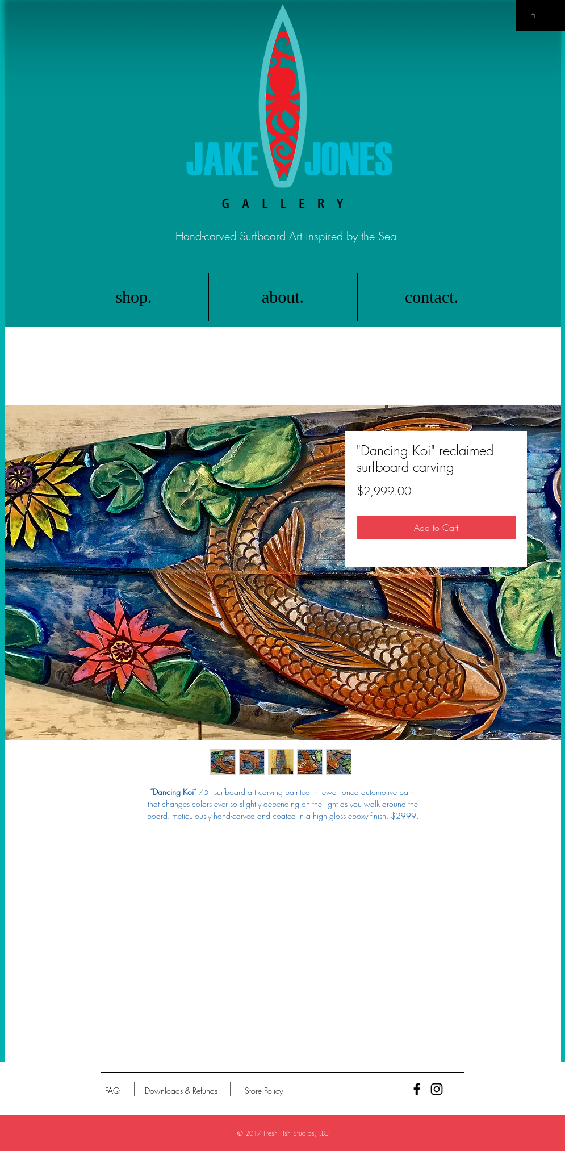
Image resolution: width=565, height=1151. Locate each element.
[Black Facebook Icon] (417, 1089)
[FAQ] (112, 1091)
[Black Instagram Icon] (437, 1089)
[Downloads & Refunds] (181, 1091)
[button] (533, 15)
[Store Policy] (263, 1091)
